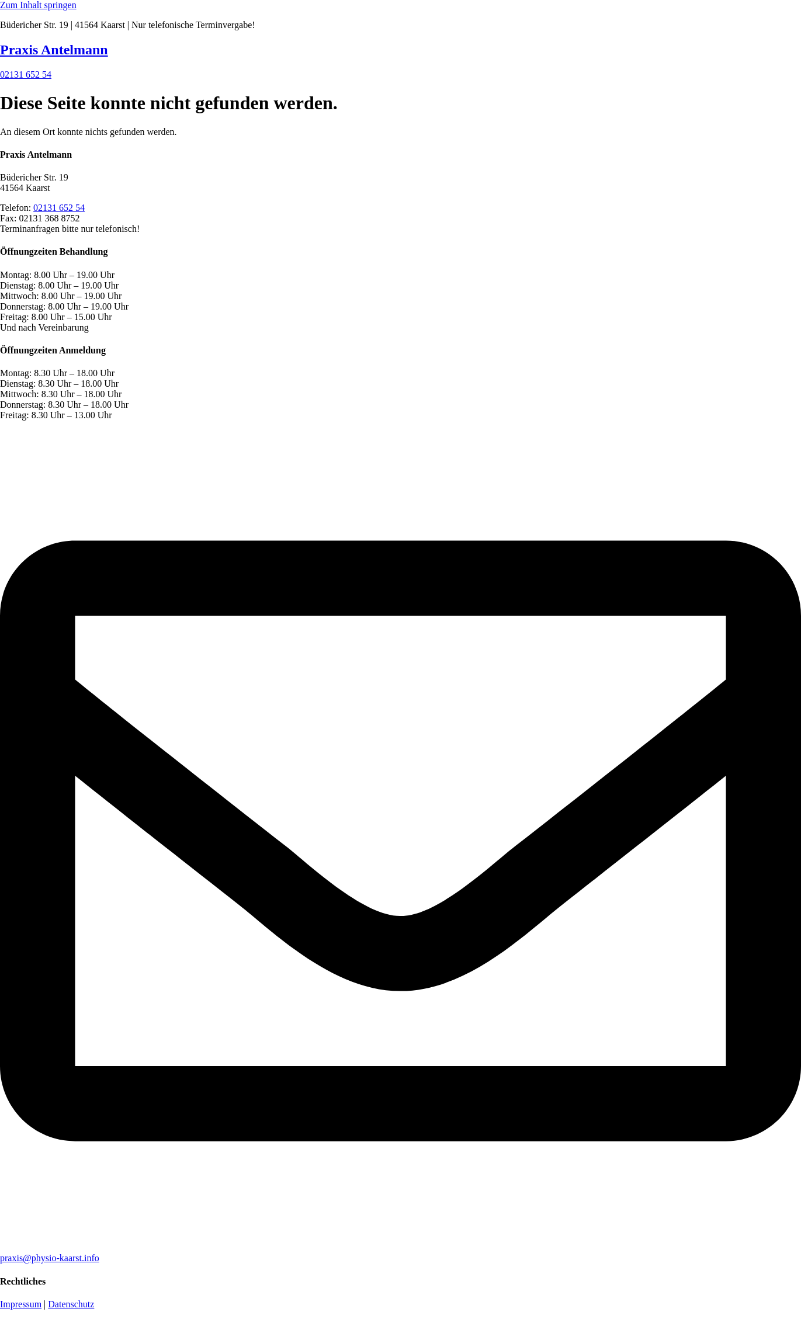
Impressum (20, 1304)
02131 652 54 (59, 208)
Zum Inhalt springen (38, 5)
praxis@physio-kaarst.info (49, 1258)
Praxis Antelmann (54, 49)
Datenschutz (71, 1304)
